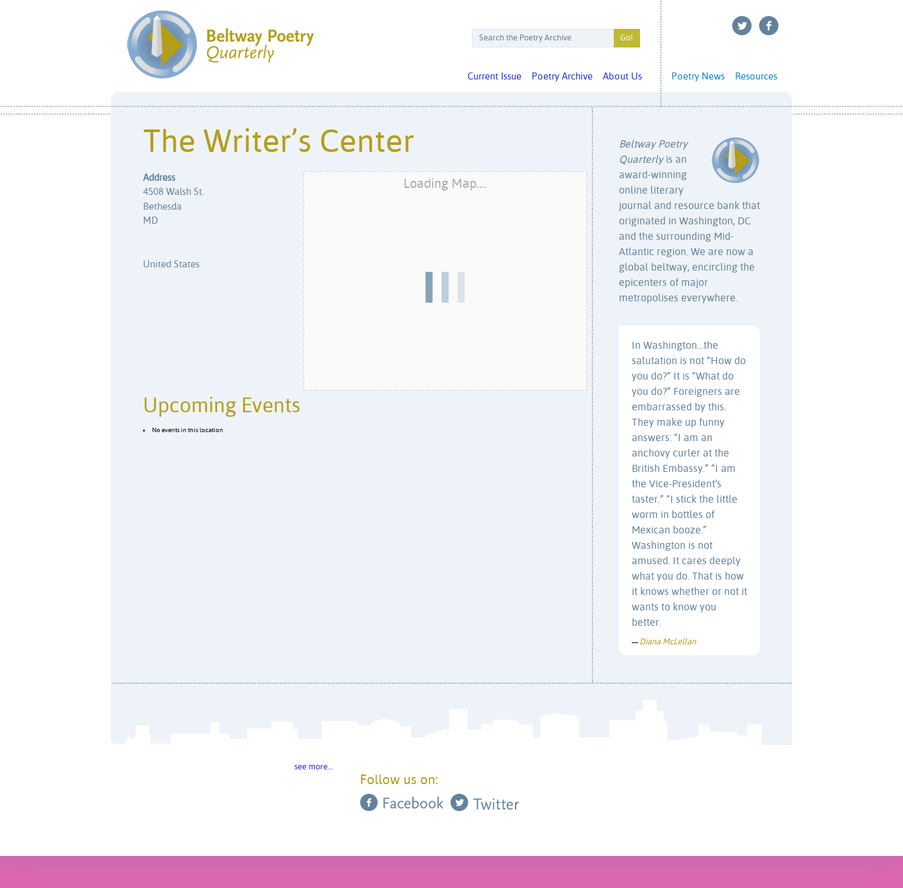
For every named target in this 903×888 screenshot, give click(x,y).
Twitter (742, 25)
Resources (756, 76)
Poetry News (698, 76)
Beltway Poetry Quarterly (220, 44)
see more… (313, 767)
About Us (622, 76)
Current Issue (494, 76)
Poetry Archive (562, 76)
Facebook (769, 25)
